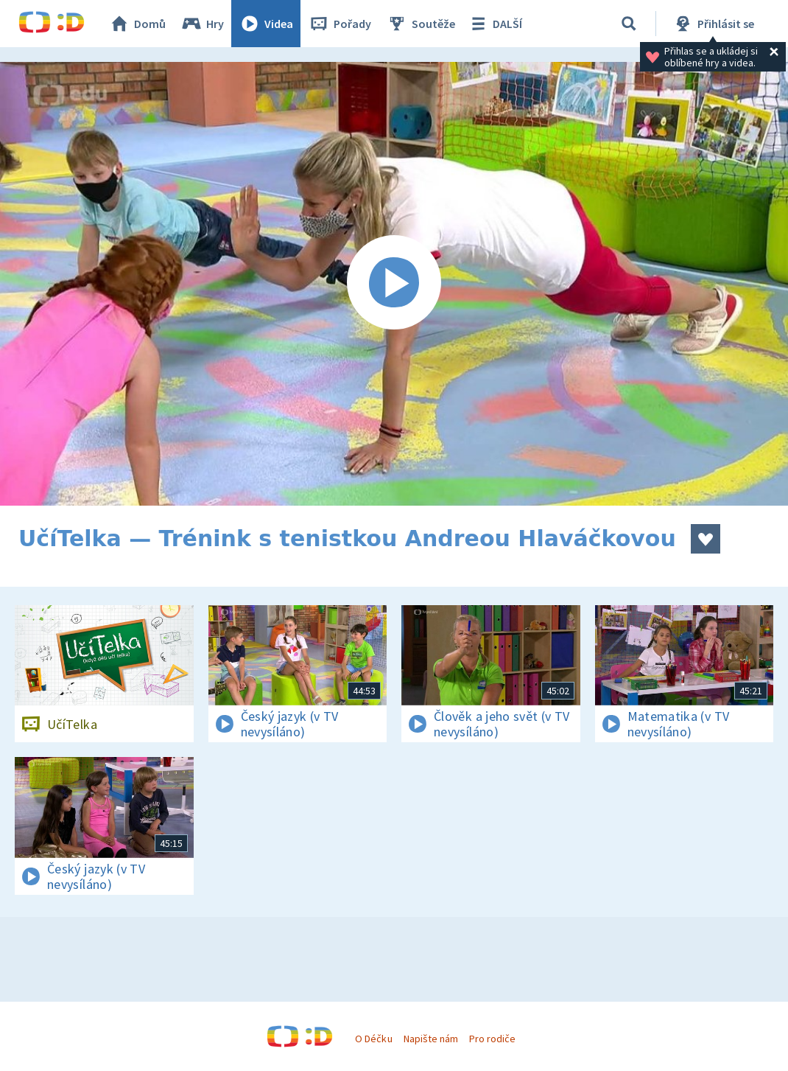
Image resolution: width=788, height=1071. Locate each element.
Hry (202, 24)
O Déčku (373, 1038)
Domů (137, 24)
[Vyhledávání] (628, 23)
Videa (266, 24)
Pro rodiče (492, 1038)
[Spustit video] (394, 284)
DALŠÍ (494, 24)
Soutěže (420, 24)
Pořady (339, 24)
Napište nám (431, 1038)
